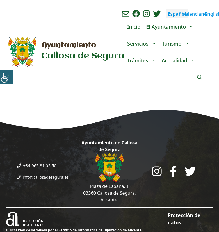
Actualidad (180, 60)
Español (177, 14)
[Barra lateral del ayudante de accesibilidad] (6, 77)
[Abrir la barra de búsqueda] (199, 77)
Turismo (177, 43)
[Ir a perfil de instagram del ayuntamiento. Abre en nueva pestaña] (146, 13)
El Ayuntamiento (171, 26)
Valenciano (194, 14)
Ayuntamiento (68, 45)
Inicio (133, 26)
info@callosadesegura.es (46, 177)
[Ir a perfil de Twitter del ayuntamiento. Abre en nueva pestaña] (157, 13)
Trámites (143, 60)
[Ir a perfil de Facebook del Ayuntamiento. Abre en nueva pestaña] (136, 13)
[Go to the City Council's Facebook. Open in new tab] (173, 171)
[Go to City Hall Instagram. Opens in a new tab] (156, 171)
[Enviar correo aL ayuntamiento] (125, 13)
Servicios (143, 43)
